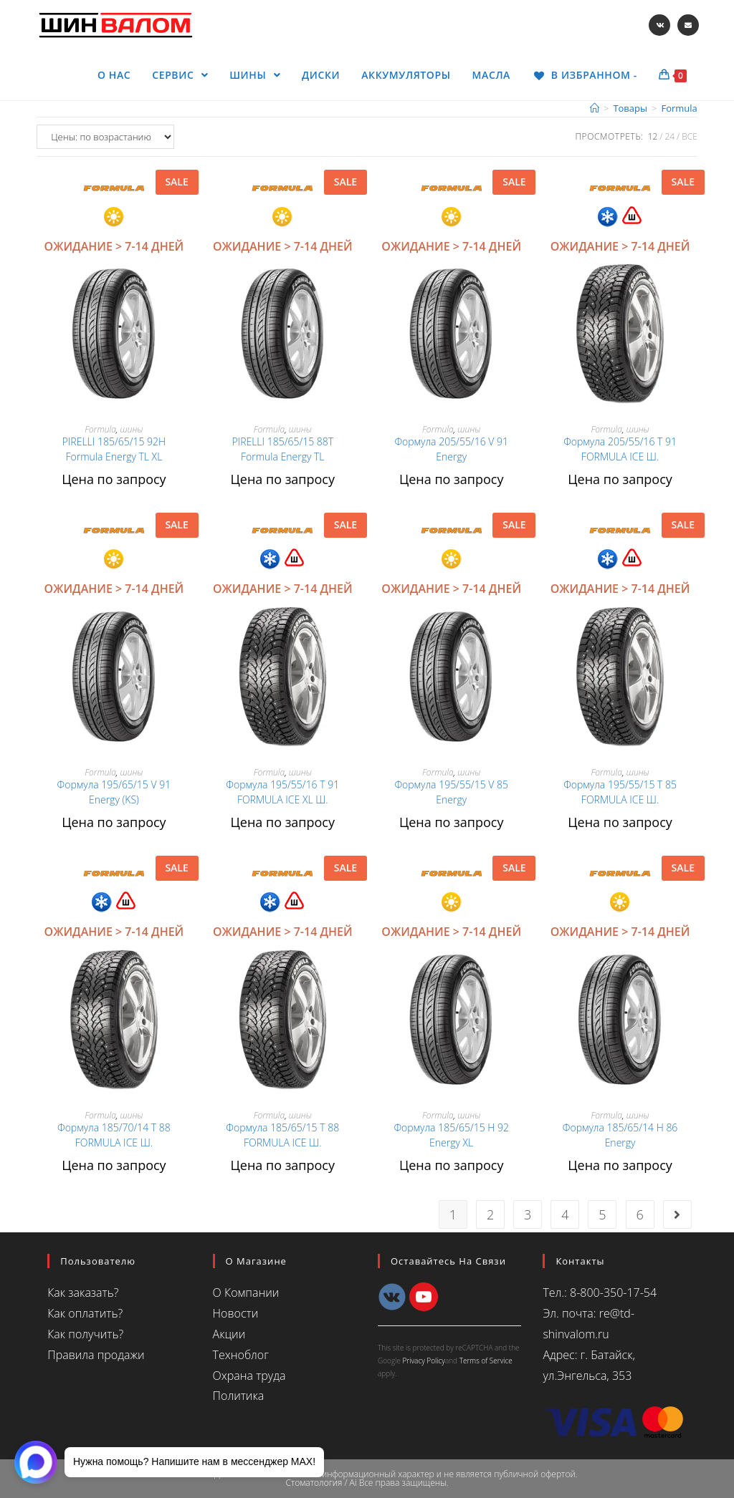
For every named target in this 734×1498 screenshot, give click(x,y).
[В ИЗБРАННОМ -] (584, 75)
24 (669, 136)
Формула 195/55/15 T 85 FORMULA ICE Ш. (620, 792)
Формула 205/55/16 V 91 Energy (451, 449)
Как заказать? (82, 1292)
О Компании (246, 1292)
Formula (100, 429)
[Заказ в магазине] (105, 137)
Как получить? (85, 1334)
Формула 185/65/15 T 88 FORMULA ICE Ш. (282, 1135)
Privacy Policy (424, 1361)
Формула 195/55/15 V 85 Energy (451, 792)
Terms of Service (486, 1361)
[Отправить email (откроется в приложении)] (688, 25)
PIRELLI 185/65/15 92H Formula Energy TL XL (114, 449)
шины (131, 429)
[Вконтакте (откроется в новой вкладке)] (659, 25)
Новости (236, 1313)
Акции (229, 1334)
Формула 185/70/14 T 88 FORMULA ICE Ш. (114, 1135)
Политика (238, 1395)
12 (653, 136)
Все (689, 136)
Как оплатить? (85, 1313)
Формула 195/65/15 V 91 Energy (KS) (114, 792)
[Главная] (594, 108)
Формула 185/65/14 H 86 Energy (620, 1135)
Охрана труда (249, 1375)
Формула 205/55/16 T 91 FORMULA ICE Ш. (620, 449)
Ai (353, 1483)
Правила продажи (95, 1355)
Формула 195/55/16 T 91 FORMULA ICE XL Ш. (282, 792)
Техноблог (241, 1355)
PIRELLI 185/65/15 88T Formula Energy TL (282, 449)
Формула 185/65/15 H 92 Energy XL (451, 1135)
